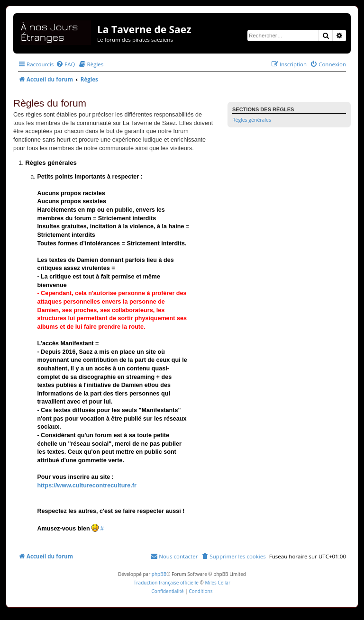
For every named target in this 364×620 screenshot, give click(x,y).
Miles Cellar (217, 582)
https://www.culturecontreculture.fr (86, 485)
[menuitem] (65, 64)
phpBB (159, 574)
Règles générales (251, 120)
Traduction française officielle (166, 582)
